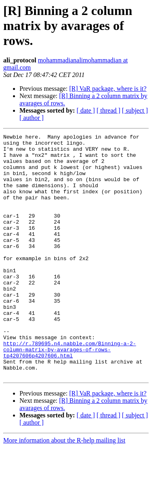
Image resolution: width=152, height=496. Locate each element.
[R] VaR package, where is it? (108, 88)
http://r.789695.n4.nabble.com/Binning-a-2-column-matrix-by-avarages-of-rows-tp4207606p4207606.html (69, 393)
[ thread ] (108, 110)
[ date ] (86, 110)
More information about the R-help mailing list (64, 488)
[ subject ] (135, 110)
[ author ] (31, 117)
